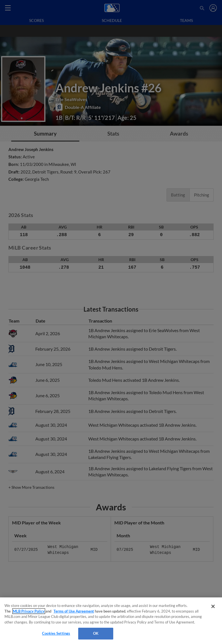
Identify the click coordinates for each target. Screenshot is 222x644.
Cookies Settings (56, 633)
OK (95, 633)
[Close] (213, 606)
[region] (111, 620)
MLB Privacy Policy (29, 611)
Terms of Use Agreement (74, 611)
